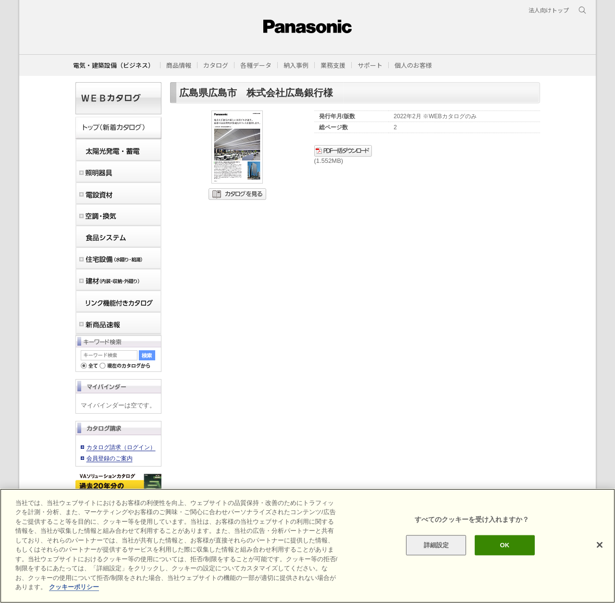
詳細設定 (436, 545)
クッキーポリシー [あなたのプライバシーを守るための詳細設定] (74, 587)
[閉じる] (599, 544)
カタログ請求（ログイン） (121, 447)
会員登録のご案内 (109, 458)
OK (504, 545)
